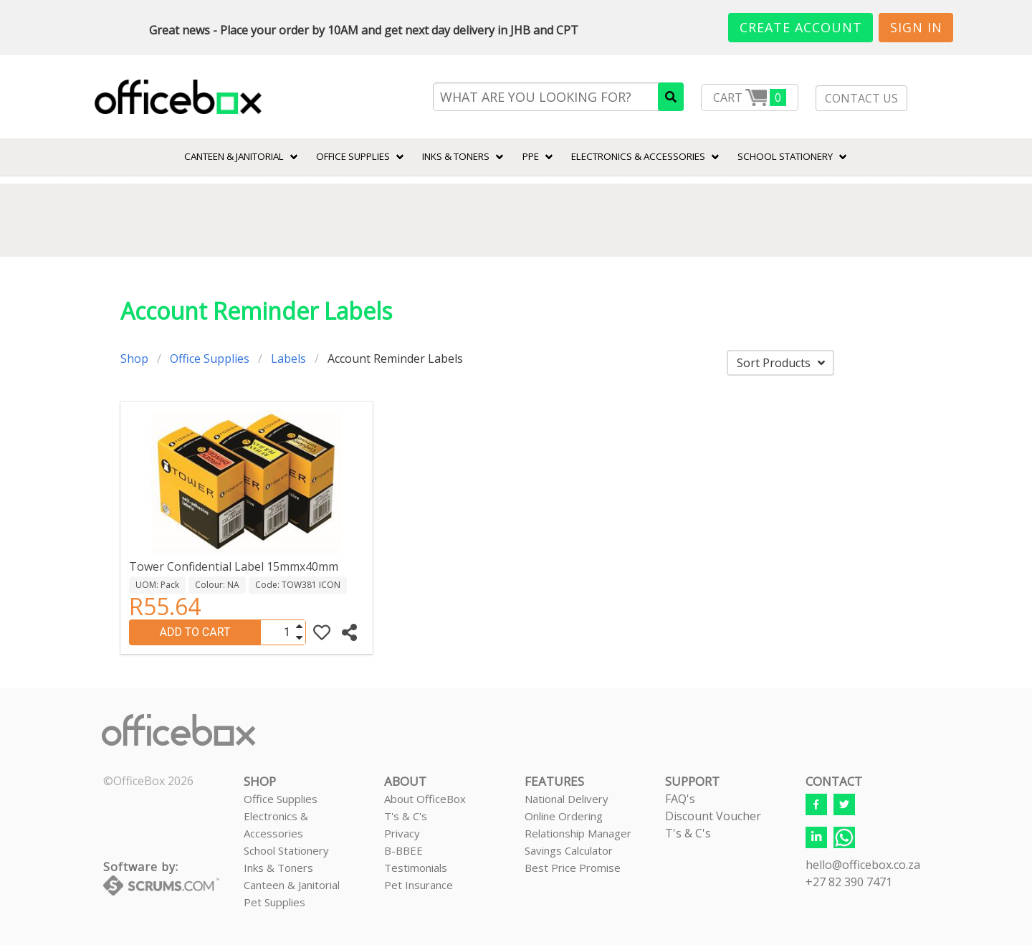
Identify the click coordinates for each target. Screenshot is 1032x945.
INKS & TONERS (455, 156)
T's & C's (405, 816)
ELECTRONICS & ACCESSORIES (638, 156)
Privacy (402, 833)
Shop (134, 358)
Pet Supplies (274, 902)
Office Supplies (353, 156)
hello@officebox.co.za (863, 865)
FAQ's (680, 799)
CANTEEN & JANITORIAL (234, 156)
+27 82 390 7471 (849, 882)
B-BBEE (403, 850)
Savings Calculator (569, 850)
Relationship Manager (578, 833)
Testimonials (415, 867)
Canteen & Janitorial (292, 885)
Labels (288, 358)
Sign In (916, 27)
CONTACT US (861, 98)
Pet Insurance (418, 885)
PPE (530, 156)
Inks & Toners (278, 867)
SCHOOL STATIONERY (785, 156)
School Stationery (286, 850)
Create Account (801, 27)
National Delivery (566, 799)
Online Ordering (564, 816)
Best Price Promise (573, 867)
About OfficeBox (425, 799)
